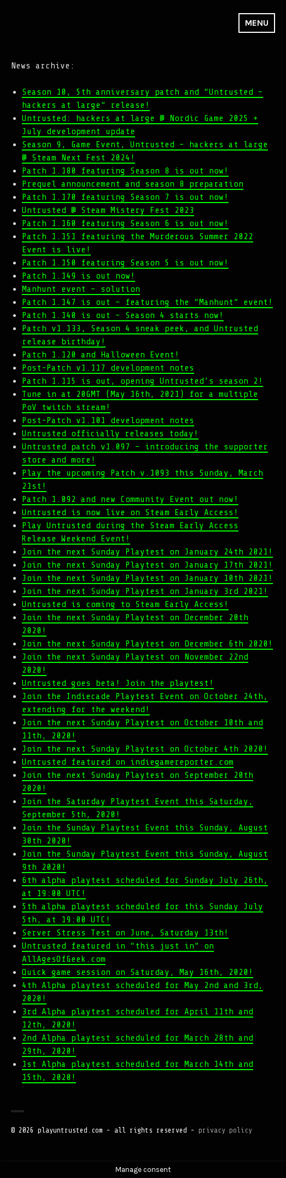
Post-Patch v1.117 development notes (108, 368)
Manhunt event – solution (81, 289)
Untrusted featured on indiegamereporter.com (128, 762)
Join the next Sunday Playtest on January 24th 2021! (147, 552)
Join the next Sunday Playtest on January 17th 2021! (147, 565)
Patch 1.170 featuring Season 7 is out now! (125, 197)
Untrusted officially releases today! (110, 433)
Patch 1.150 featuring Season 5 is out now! (125, 263)
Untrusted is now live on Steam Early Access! (130, 512)
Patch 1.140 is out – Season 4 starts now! (123, 315)
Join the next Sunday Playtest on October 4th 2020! (145, 749)
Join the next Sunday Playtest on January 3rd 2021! (145, 591)
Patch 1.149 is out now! (78, 276)
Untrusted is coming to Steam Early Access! (125, 604)
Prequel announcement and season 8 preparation (132, 184)
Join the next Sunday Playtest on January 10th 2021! (147, 578)
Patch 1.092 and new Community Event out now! (130, 499)
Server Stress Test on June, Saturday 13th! (125, 933)
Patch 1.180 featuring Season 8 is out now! (125, 171)
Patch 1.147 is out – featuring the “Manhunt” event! (147, 302)
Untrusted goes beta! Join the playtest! (118, 683)
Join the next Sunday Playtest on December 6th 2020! (147, 644)
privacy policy (225, 1130)
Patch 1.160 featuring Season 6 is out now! (125, 223)
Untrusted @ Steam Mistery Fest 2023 (108, 210)
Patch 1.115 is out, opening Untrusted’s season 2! (142, 381)
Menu (257, 23)
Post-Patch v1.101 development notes (108, 420)
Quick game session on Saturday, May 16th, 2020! (137, 972)
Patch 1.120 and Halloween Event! (100, 355)
